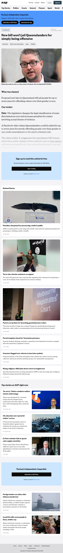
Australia (5, 44)
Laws (27, 44)
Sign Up (57, 3)
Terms (14, 546)
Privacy (20, 546)
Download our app (26, 22)
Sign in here (36, 173)
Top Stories (5, 8)
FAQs (25, 546)
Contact (37, 2)
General (33, 8)
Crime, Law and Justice (16, 44)
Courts (24, 8)
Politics (16, 8)
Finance (42, 8)
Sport (50, 8)
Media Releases (46, 546)
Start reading (31, 168)
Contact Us (37, 546)
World (57, 8)
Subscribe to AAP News (10, 22)
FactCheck (5, 30)
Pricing (31, 2)
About (43, 2)
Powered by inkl (31, 548)
